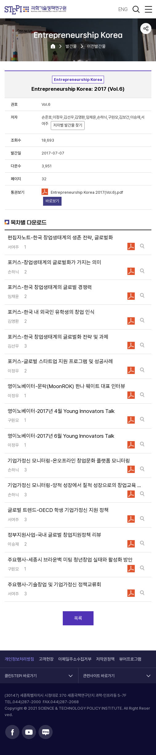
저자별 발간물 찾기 (67, 125)
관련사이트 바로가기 (98, 673)
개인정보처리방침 (19, 659)
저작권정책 (105, 659)
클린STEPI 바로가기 (21, 673)
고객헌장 (46, 659)
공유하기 (145, 28)
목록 (78, 618)
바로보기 (52, 201)
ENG (123, 9)
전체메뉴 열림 (148, 9)
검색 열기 (136, 9)
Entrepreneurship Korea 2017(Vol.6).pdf (87, 192)
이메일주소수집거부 (74, 659)
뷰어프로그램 (130, 659)
